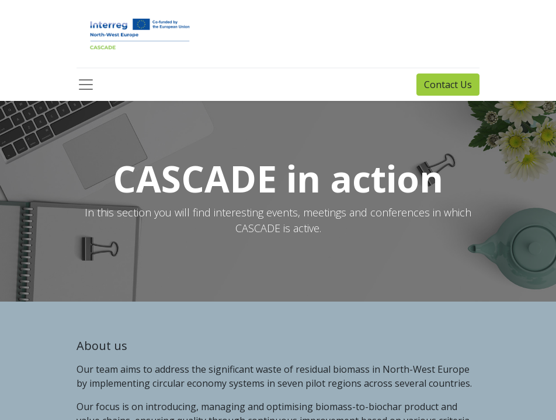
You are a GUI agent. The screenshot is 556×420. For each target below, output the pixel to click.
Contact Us (448, 84)
